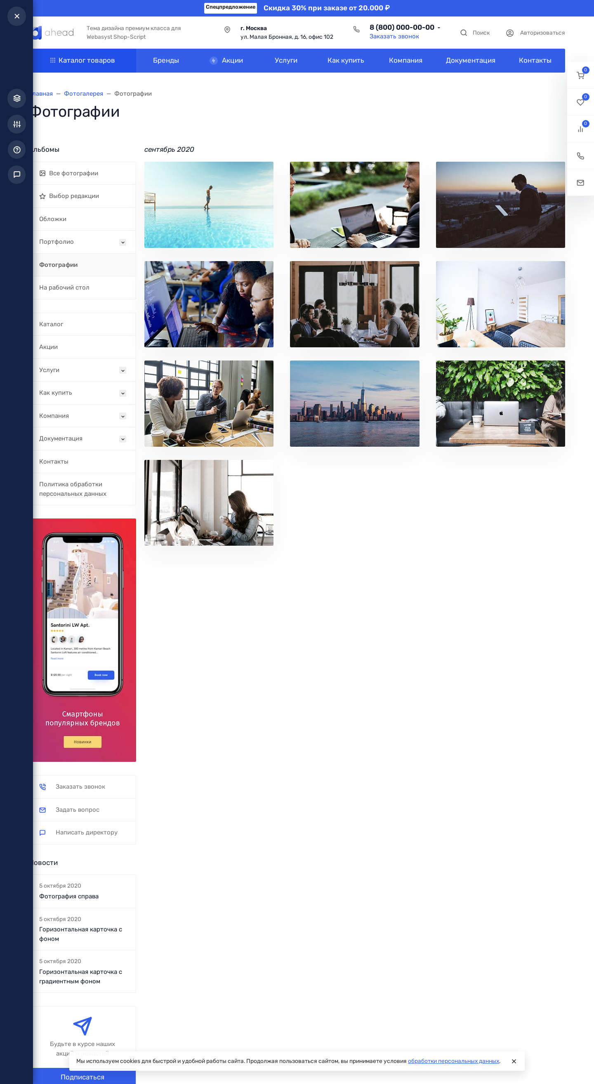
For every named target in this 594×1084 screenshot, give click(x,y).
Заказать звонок (394, 36)
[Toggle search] (474, 32)
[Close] (514, 1061)
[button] (580, 75)
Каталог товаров (82, 60)
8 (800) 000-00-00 (402, 27)
